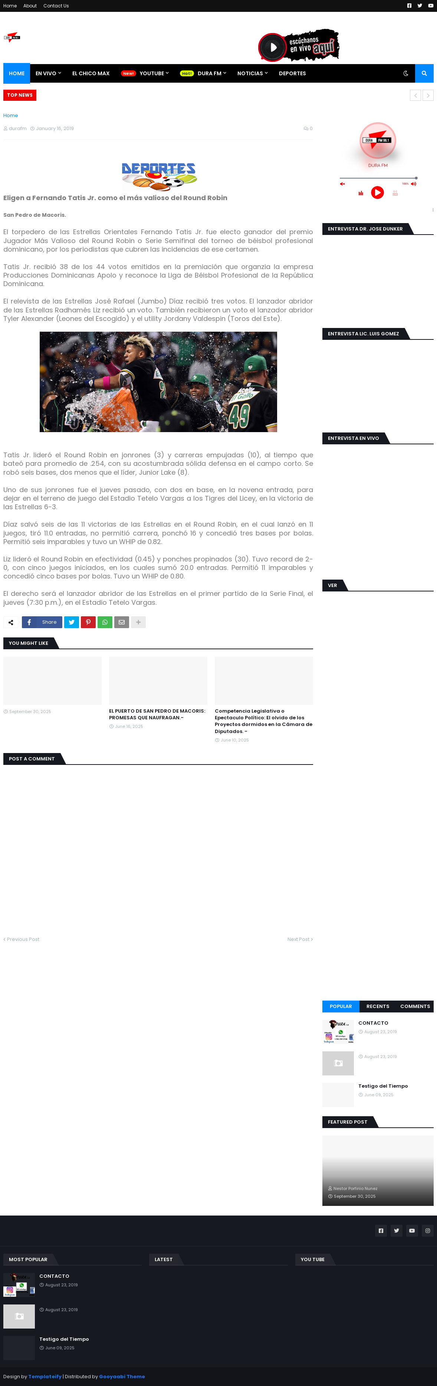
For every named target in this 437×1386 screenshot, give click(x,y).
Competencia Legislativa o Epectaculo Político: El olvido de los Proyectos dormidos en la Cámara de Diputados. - (263, 721)
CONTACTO (373, 1023)
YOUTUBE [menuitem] (152, 73)
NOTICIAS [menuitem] (250, 73)
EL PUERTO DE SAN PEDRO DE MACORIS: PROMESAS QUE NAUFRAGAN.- (157, 714)
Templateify (45, 1376)
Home (10, 6)
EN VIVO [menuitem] (46, 73)
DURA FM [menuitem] (209, 73)
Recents (378, 1006)
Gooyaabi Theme (122, 1376)
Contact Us (56, 6)
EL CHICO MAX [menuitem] (91, 73)
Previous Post (23, 939)
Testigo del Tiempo (383, 1086)
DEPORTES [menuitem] (292, 73)
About (30, 6)
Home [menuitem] (16, 73)
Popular (341, 1006)
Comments (415, 1006)
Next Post (298, 939)
